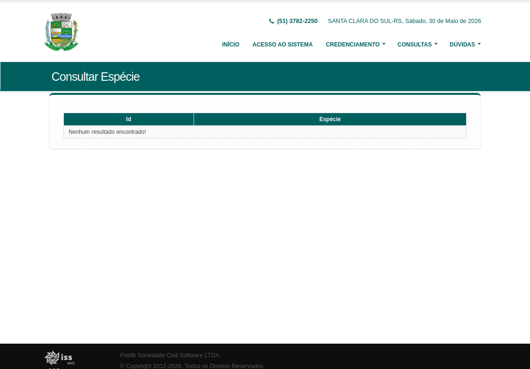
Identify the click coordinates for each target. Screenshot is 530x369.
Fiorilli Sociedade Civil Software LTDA (169, 355)
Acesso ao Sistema (282, 44)
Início (231, 44)
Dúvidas (462, 44)
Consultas (415, 44)
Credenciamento (353, 44)
